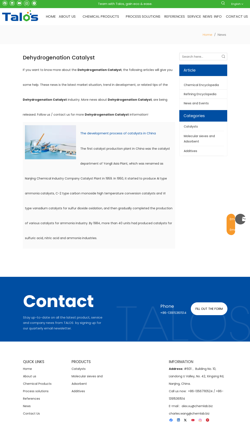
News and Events (196, 103)
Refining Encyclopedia (200, 94)
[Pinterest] (34, 3)
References (31, 398)
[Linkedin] (12, 3)
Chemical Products (37, 384)
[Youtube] (19, 3)
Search (223, 56)
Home (27, 369)
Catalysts (79, 369)
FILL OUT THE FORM (209, 309)
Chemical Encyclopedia (201, 85)
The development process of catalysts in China (118, 133)
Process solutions (36, 391)
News (27, 406)
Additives (78, 391)
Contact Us (31, 413)
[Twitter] (186, 420)
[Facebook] (4, 3)
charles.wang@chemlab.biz (189, 413)
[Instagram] (26, 3)
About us (29, 376)
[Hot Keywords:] (223, 4)
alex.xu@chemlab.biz (197, 406)
